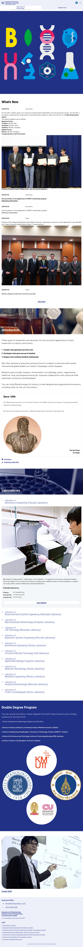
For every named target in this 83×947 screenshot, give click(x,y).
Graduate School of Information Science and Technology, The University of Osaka (24, 930)
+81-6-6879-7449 (9, 907)
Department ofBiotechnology (21, 7)
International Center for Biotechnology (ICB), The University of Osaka (21, 932)
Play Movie (7, 459)
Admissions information (10, 212)
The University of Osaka (9, 925)
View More (41, 302)
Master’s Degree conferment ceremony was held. (19, 294)
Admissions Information (10, 201)
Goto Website (41, 603)
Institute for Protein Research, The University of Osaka (17, 937)
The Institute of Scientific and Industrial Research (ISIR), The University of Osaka (24, 934)
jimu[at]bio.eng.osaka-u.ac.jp (13, 903)
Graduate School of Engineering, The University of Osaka (18, 927)
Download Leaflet (9, 462)
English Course (62, 7)
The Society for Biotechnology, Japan (12, 939)
